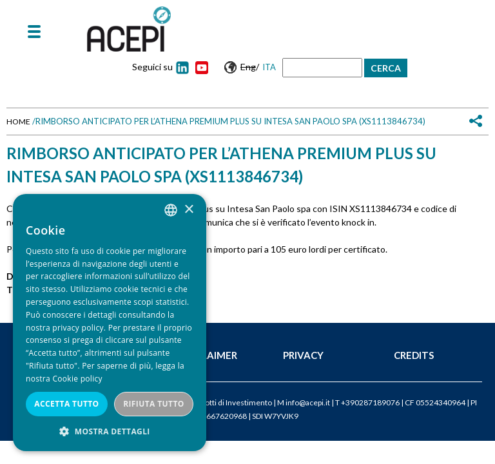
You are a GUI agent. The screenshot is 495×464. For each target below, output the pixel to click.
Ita (269, 67)
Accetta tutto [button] (66, 403)
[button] (109, 431)
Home (18, 121)
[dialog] (109, 322)
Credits (414, 355)
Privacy (303, 355)
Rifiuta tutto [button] (153, 403)
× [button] (188, 210)
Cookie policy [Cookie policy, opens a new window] (77, 378)
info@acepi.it (308, 402)
